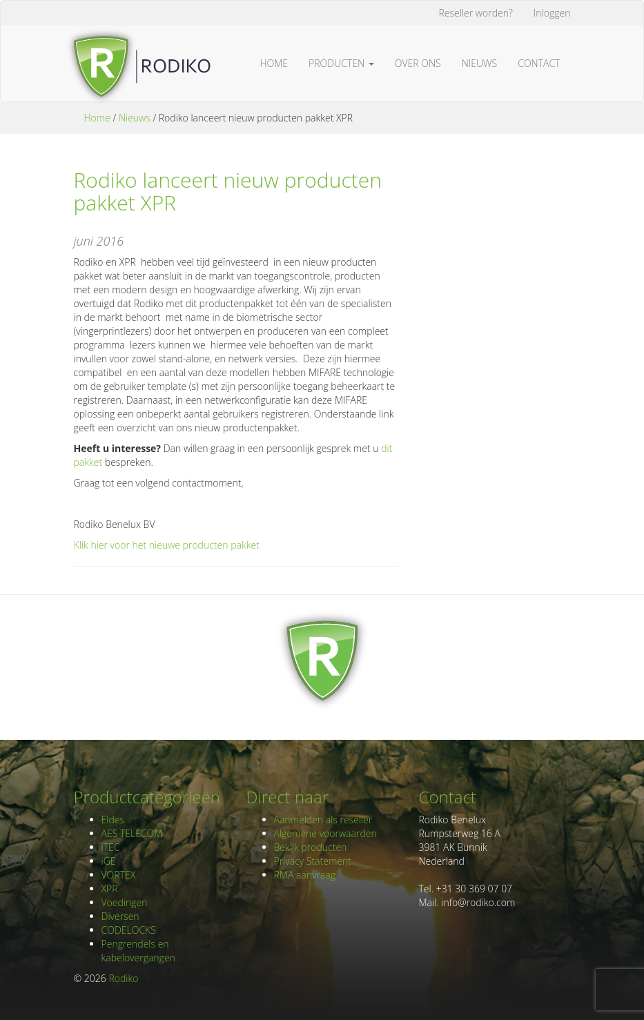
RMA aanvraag (305, 874)
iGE (108, 860)
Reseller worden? (476, 12)
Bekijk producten (310, 847)
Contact (539, 63)
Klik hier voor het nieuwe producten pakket (167, 544)
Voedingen (124, 902)
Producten (341, 63)
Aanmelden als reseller (323, 819)
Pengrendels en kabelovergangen (138, 950)
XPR (109, 888)
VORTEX (118, 874)
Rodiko (123, 978)
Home (274, 63)
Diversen (120, 916)
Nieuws (480, 63)
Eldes (112, 819)
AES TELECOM (132, 833)
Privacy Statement (312, 860)
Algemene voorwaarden (325, 833)
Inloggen (552, 12)
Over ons (418, 63)
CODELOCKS (128, 929)
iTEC (110, 847)
